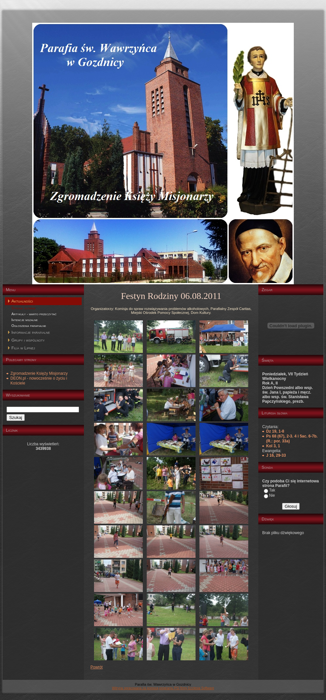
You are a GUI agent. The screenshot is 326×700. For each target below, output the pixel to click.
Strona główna (23, 308)
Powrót (96, 667)
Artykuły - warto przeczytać (34, 314)
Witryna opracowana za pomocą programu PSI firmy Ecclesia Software (163, 688)
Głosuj (291, 506)
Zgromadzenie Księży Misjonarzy (39, 373)
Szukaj (15, 417)
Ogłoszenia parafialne (28, 326)
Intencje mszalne (24, 320)
